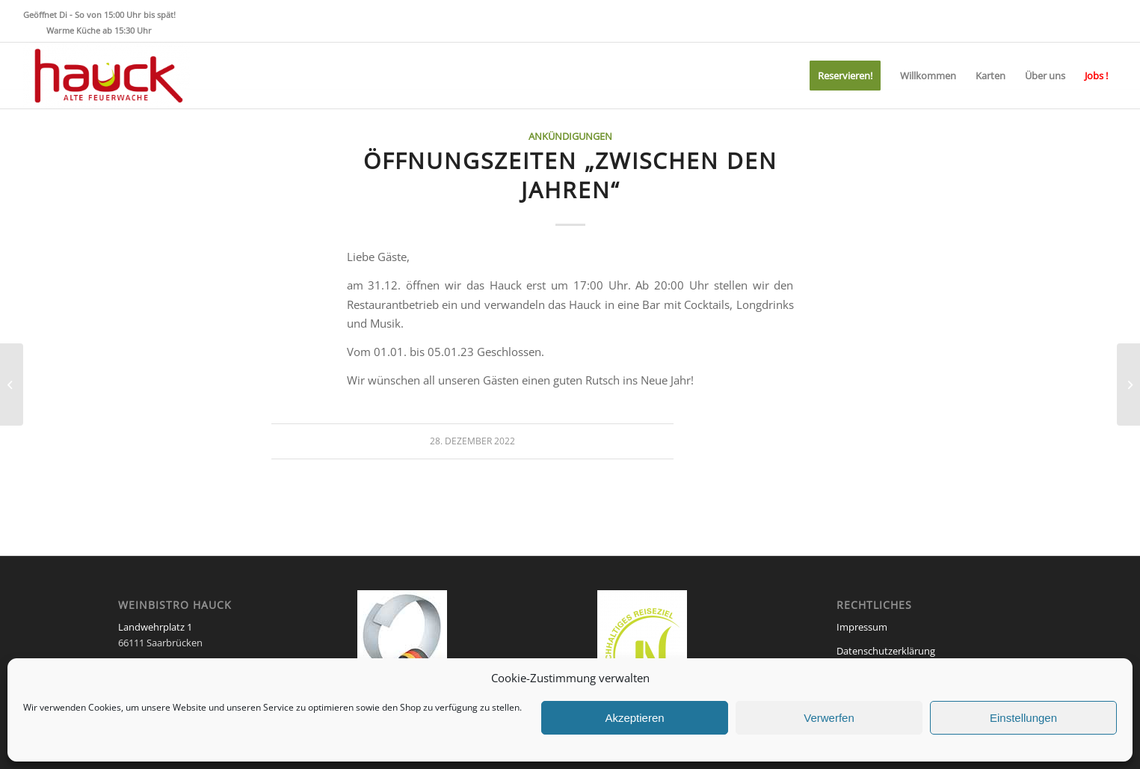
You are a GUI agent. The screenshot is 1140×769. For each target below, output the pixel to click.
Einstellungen (1023, 717)
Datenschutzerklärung (885, 651)
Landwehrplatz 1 (155, 627)
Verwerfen (829, 717)
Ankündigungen (570, 136)
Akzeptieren (634, 717)
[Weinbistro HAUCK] (107, 75)
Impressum (861, 627)
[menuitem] (845, 75)
